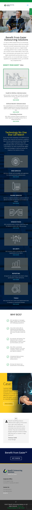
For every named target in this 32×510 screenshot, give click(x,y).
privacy (20, 506)
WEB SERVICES (16, 171)
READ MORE (16, 24)
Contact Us (30, 11)
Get (16, 458)
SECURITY (16, 249)
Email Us (5, 493)
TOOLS (16, 298)
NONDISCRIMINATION (13, 508)
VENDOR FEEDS (16, 222)
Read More (16, 100)
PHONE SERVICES (16, 195)
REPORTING (16, 273)
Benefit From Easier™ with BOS (16, 19)
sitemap (22, 508)
